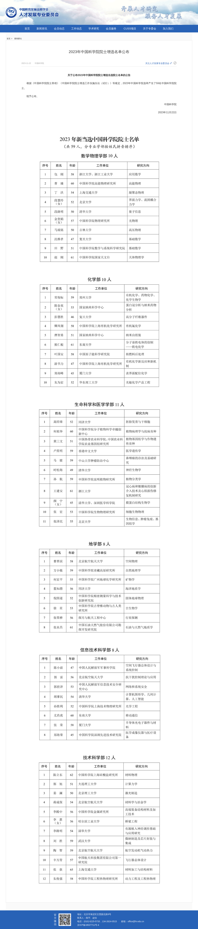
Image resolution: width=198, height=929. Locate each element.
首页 (27, 28)
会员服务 (111, 28)
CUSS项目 (130, 28)
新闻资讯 (42, 28)
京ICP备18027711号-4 (88, 925)
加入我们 (168, 28)
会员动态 (59, 28)
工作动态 (76, 28)
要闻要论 (18, 39)
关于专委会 (149, 28)
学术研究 (93, 28)
